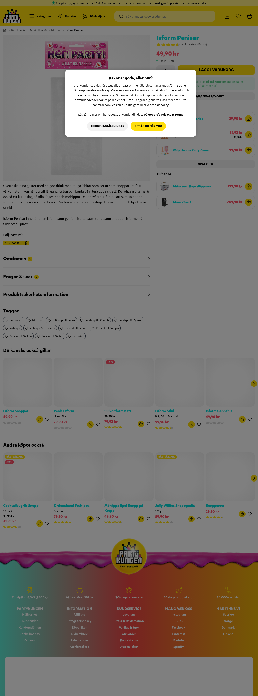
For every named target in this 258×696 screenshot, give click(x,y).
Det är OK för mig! (148, 126)
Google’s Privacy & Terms (165, 114)
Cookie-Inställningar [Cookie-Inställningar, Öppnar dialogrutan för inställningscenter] (107, 126)
